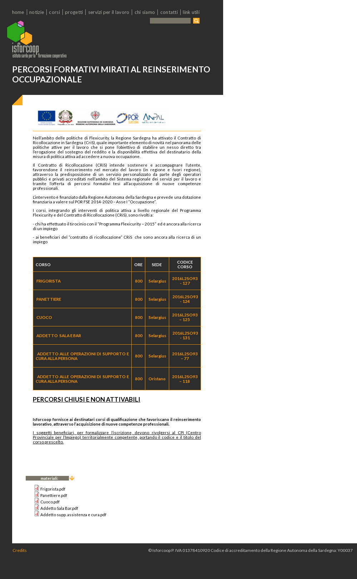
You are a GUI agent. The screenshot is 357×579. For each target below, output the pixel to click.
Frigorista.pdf (52, 489)
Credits (19, 550)
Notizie (36, 12)
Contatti (169, 12)
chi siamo (145, 12)
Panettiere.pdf (53, 495)
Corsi (54, 12)
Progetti (74, 12)
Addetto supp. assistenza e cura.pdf (73, 514)
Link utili (191, 12)
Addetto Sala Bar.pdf (59, 508)
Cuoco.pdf (50, 501)
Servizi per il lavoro (109, 12)
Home (18, 12)
